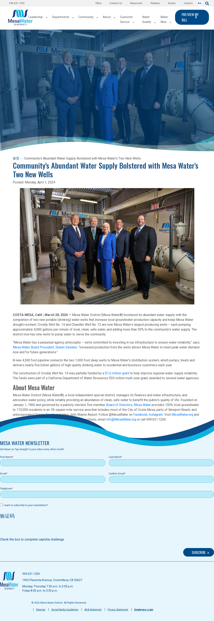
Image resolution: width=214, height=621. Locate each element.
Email (3, 473)
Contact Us (116, 3)
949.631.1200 (17, 3)
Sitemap (40, 609)
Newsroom (136, 3)
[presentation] (31, 529)
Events (172, 3)
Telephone (6, 488)
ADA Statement (93, 609)
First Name (6, 457)
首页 (16, 158)
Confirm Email (116, 473)
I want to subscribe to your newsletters (25, 505)
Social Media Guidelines (64, 609)
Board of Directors (119, 405)
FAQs (98, 3)
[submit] (207, 3)
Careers (188, 3)
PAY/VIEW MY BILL (190, 17)
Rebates (155, 3)
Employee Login (143, 609)
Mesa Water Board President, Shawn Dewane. (45, 347)
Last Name (115, 457)
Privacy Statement (118, 609)
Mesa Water (142, 405)
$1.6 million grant (117, 373)
